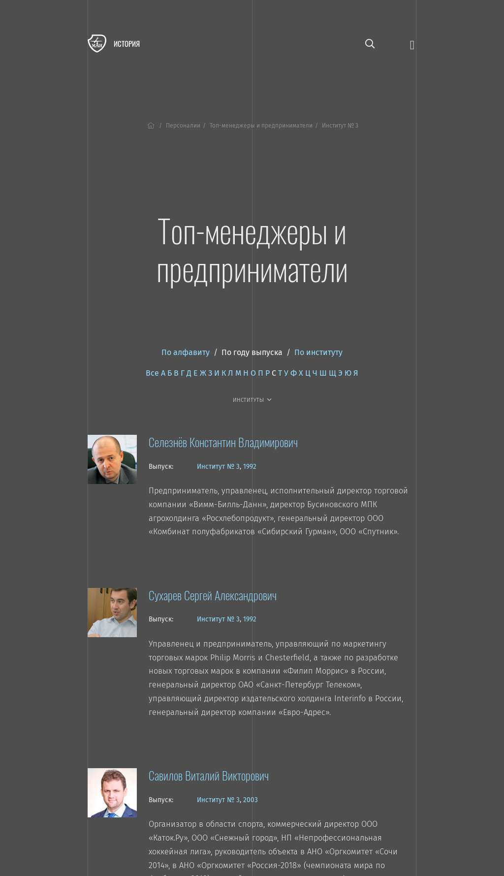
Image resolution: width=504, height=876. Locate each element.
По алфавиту (185, 352)
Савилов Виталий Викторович (209, 775)
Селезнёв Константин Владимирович (223, 442)
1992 (249, 466)
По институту (318, 352)
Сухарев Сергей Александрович (213, 595)
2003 (250, 800)
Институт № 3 (218, 466)
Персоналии (183, 125)
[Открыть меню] (412, 44)
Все (152, 373)
